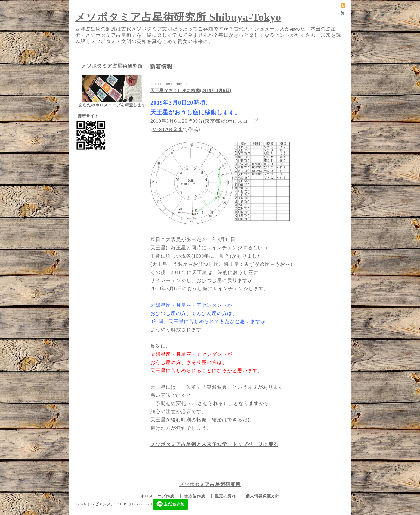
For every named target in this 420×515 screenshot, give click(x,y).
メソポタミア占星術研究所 (112, 65)
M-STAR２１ (167, 129)
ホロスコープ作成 (157, 496)
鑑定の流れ (225, 496)
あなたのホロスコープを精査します (112, 105)
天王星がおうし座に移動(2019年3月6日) (190, 90)
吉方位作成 (194, 496)
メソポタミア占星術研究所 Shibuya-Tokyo (178, 17)
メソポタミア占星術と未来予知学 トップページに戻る (214, 444)
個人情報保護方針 (262, 496)
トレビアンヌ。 (101, 504)
